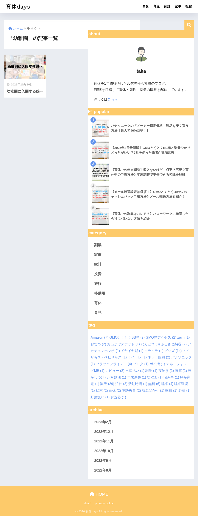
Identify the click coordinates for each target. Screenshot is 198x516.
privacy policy (104, 503)
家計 (167, 6)
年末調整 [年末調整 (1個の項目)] (136, 377)
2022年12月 (104, 432)
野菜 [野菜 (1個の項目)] (184, 390)
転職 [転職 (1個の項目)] (171, 390)
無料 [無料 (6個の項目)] (154, 384)
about (87, 503)
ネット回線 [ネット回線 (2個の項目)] (159, 357)
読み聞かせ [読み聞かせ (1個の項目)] (153, 390)
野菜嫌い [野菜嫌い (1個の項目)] (99, 397)
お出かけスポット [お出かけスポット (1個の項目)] (123, 344)
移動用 (99, 293)
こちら (113, 99)
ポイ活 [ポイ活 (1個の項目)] (157, 364)
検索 (189, 25)
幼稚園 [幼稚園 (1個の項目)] (154, 377)
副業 (97, 245)
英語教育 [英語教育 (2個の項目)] (131, 390)
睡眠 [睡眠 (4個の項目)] (167, 384)
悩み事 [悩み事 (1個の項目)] (171, 377)
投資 (189, 6)
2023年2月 (103, 422)
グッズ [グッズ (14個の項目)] (173, 351)
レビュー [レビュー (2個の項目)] (114, 370)
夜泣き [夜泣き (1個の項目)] (166, 370)
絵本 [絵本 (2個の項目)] (102, 390)
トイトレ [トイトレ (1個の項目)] (137, 357)
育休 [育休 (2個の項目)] (115, 390)
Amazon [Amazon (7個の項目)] (99, 337)
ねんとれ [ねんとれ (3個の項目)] (150, 344)
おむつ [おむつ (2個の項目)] (98, 344)
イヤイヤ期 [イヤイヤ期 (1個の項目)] (132, 351)
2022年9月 (103, 461)
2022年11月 (104, 441)
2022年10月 (104, 451)
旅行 (97, 284)
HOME (99, 494)
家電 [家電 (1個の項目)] (181, 370)
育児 (156, 6)
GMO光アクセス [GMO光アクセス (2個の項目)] (161, 337)
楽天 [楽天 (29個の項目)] (107, 384)
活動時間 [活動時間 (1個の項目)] (137, 384)
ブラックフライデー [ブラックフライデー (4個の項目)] (114, 364)
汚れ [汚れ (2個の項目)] (121, 384)
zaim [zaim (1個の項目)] (183, 337)
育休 (145, 6)
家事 (178, 6)
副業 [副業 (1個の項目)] (151, 370)
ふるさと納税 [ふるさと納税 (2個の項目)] (174, 344)
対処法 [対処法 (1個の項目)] (118, 377)
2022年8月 (103, 470)
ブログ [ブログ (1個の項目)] (140, 364)
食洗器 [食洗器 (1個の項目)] (118, 397)
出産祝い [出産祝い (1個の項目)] (134, 370)
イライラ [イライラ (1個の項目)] (153, 351)
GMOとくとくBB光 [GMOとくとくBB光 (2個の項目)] (127, 337)
